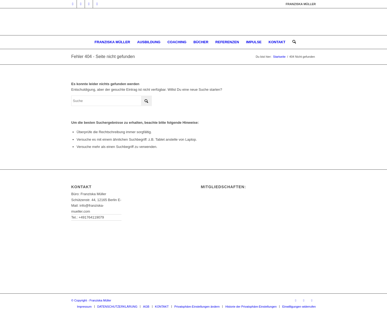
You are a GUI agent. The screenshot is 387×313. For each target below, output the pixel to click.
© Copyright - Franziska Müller (91, 300)
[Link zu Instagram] (97, 4)
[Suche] (292, 42)
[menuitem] (112, 42)
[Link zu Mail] (81, 4)
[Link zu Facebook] (89, 4)
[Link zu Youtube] (73, 4)
